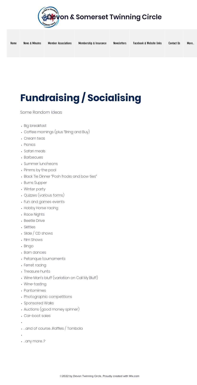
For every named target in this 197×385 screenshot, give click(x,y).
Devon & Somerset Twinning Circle (104, 17)
